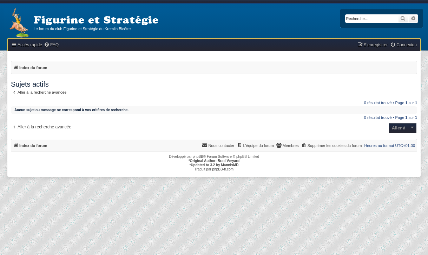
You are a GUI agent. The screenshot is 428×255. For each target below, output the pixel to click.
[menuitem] (51, 45)
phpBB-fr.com (223, 169)
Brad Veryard (228, 161)
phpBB (198, 157)
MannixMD (230, 165)
